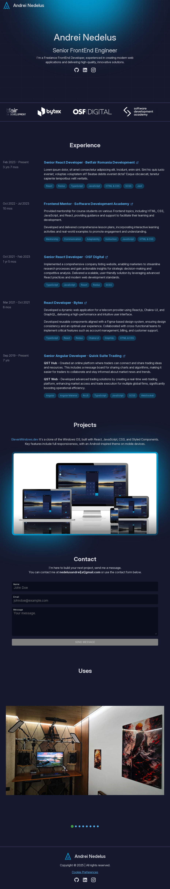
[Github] (76, 70)
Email (16, 597)
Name (16, 584)
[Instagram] (93, 70)
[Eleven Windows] (85, 493)
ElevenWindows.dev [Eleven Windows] (25, 439)
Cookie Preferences (85, 872)
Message (18, 610)
